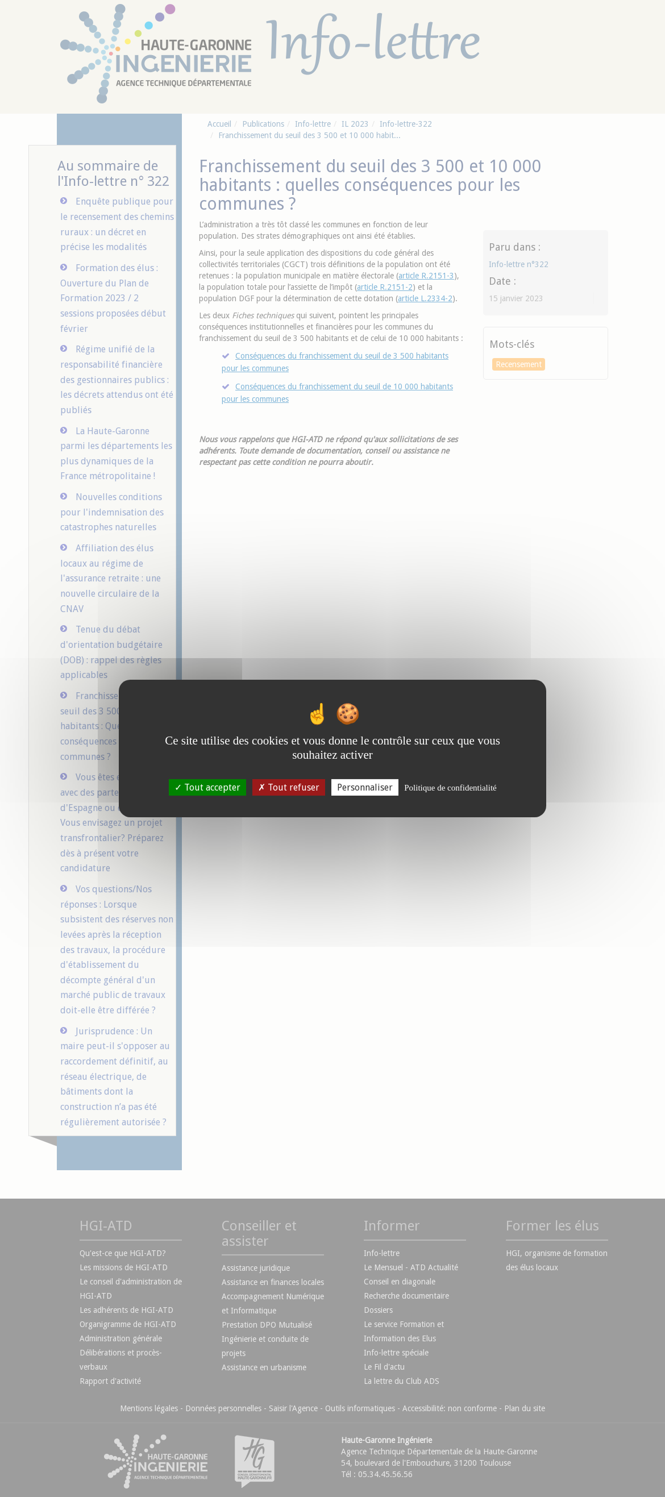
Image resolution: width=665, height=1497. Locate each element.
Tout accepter (207, 787)
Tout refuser (288, 787)
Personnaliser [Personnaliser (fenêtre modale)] (365, 787)
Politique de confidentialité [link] (450, 787)
